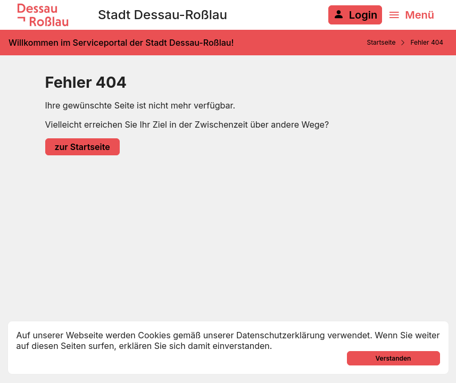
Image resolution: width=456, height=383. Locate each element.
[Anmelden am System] (355, 14)
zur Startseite (82, 146)
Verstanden (393, 358)
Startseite (381, 42)
